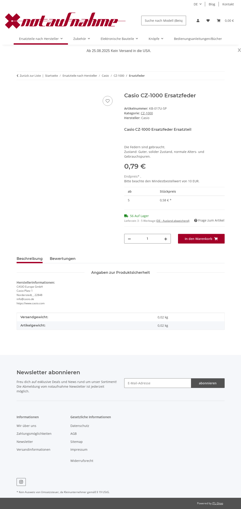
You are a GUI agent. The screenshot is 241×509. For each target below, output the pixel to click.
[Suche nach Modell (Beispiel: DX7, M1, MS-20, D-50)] (163, 20)
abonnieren (208, 383)
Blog (212, 4)
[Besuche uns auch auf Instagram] (21, 482)
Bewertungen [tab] (63, 259)
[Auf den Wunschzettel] (108, 101)
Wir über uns (26, 426)
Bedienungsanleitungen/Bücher (198, 39)
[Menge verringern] (129, 238)
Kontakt (228, 4)
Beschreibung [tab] (30, 259)
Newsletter (25, 441)
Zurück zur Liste (30, 76)
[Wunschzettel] (208, 20)
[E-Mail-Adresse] (157, 383)
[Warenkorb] (225, 20)
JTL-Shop (217, 503)
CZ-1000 (147, 113)
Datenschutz (79, 426)
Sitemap (76, 441)
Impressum (78, 449)
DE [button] (196, 4)
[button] (198, 20)
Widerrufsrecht (81, 461)
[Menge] (147, 238)
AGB (73, 433)
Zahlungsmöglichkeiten (34, 433)
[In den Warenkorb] (20, 89)
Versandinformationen (33, 449)
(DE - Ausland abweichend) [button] (172, 221)
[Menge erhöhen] (166, 238)
